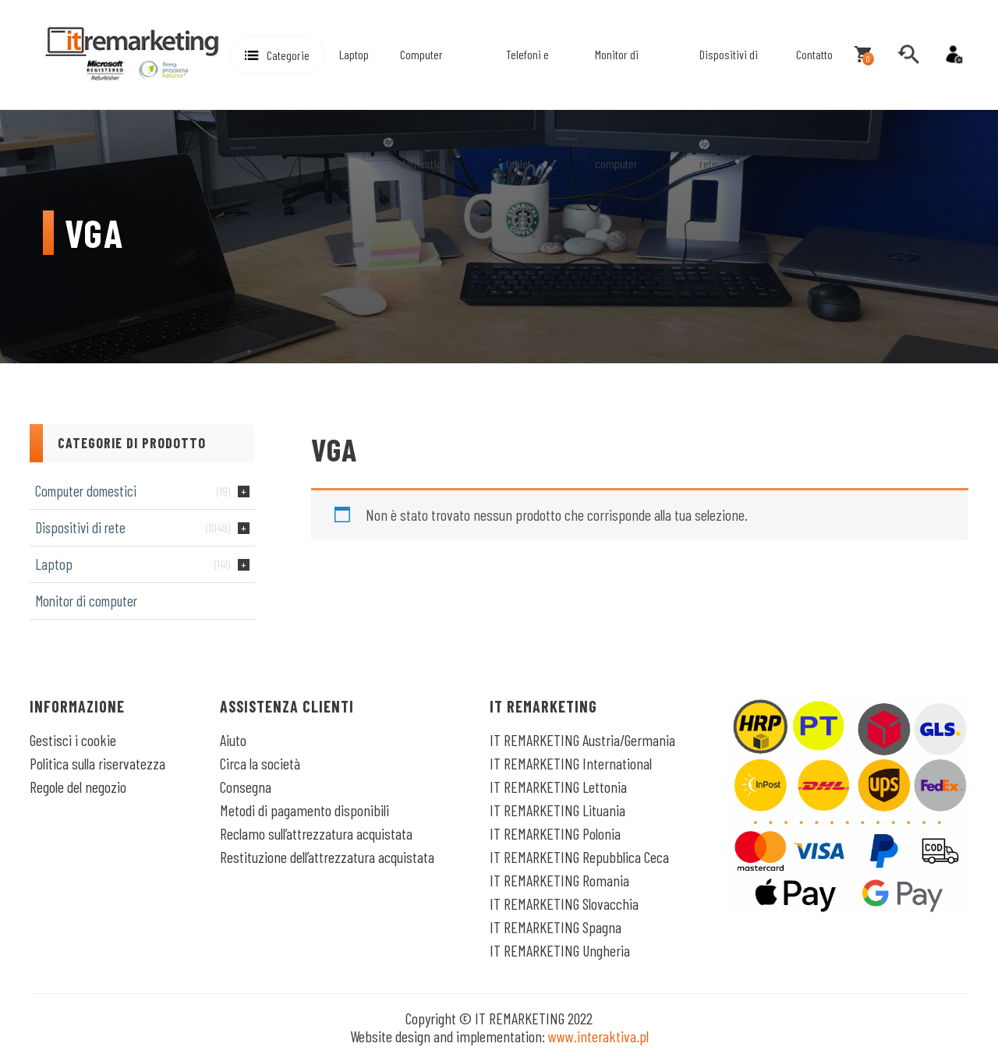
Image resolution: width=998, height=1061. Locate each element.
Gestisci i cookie (73, 739)
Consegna (245, 786)
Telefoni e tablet (527, 109)
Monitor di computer (617, 109)
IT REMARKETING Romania (559, 880)
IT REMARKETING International (571, 763)
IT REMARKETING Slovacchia (564, 903)
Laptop (354, 54)
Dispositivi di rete (728, 109)
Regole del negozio (78, 786)
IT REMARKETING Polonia (555, 833)
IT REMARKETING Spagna (555, 927)
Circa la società (260, 763)
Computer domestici (422, 109)
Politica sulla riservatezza (97, 763)
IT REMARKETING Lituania (557, 810)
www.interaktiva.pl (598, 1036)
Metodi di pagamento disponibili (304, 810)
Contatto (814, 54)
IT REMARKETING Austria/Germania (582, 739)
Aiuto (233, 739)
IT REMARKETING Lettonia (558, 786)
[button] (277, 55)
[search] (908, 54)
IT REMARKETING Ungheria (560, 950)
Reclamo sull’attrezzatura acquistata (316, 833)
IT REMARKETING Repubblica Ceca (579, 856)
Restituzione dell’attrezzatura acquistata (327, 856)
